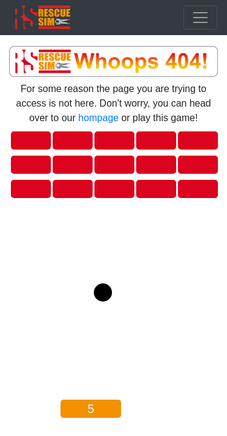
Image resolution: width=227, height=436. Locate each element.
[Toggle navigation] (200, 17)
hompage (98, 118)
